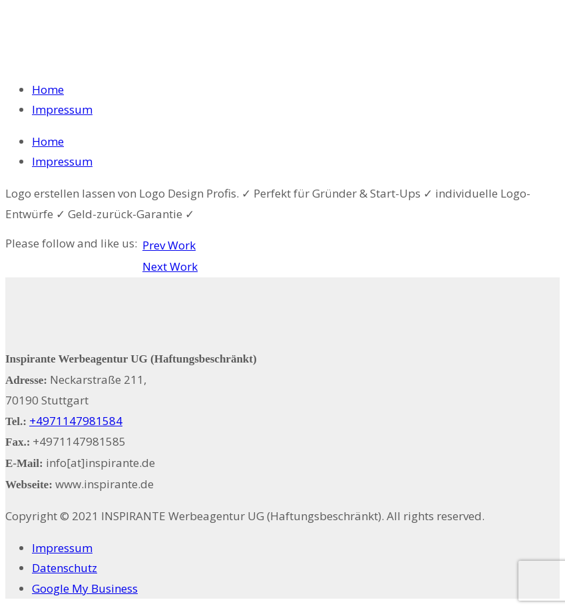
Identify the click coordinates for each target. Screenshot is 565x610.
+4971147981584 (75, 420)
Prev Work (169, 245)
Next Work (170, 266)
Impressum (62, 109)
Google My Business (85, 588)
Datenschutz (64, 567)
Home (48, 89)
